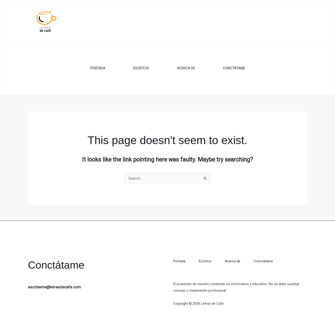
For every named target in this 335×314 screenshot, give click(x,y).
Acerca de (186, 68)
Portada (97, 68)
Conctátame (234, 68)
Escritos (141, 68)
